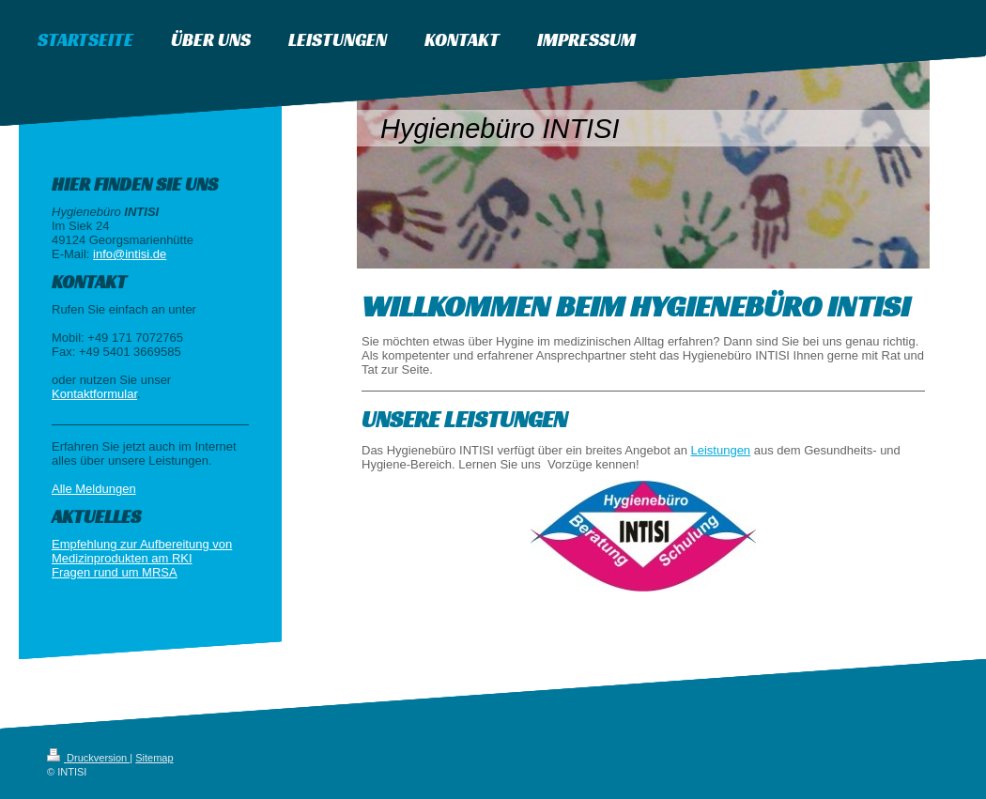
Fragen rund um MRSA (114, 572)
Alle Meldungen (94, 489)
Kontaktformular (94, 394)
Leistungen (720, 450)
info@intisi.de (129, 254)
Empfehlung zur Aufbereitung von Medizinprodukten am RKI (142, 551)
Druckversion (88, 757)
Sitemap (154, 757)
